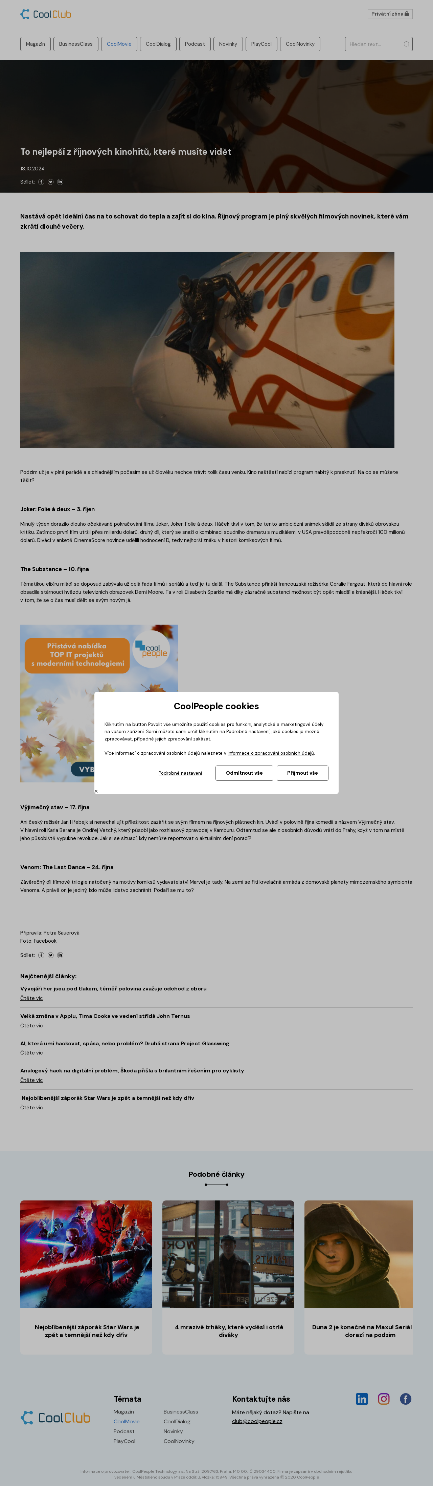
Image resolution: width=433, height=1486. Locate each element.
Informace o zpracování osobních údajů (271, 753)
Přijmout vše (302, 773)
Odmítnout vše (244, 773)
